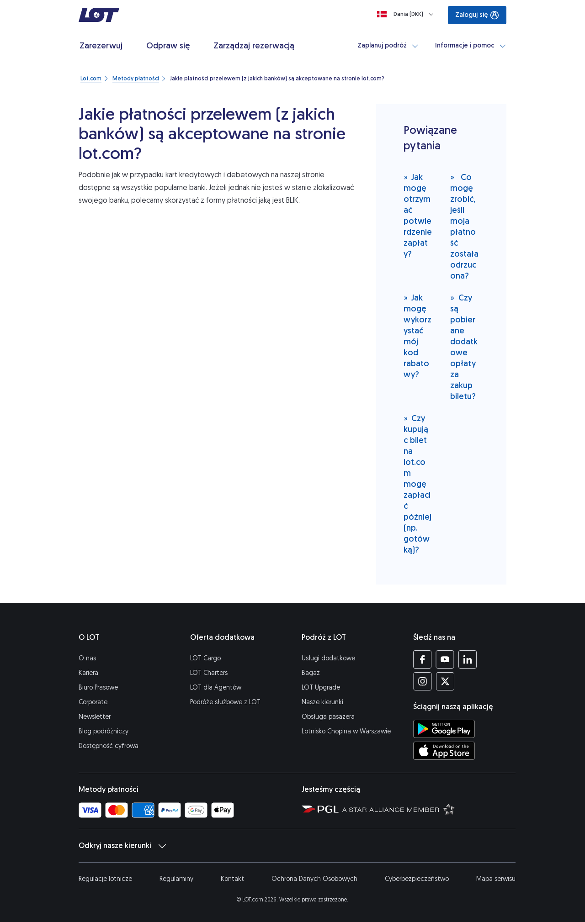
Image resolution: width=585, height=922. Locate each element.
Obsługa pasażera (328, 717)
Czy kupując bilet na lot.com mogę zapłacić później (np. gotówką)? (417, 484)
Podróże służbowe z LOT (225, 702)
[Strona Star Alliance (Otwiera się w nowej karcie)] (398, 808)
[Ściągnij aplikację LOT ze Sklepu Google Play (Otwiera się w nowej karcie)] (444, 729)
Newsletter (95, 717)
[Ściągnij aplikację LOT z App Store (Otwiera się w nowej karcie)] (444, 751)
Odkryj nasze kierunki (122, 845)
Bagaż (311, 673)
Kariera (88, 673)
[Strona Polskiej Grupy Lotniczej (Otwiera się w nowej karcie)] (320, 808)
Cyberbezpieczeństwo (417, 879)
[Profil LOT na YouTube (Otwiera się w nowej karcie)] (445, 659)
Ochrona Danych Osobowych (314, 879)
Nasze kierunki (322, 702)
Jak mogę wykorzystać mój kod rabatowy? (417, 335)
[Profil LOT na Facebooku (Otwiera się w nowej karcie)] (422, 659)
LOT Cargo (205, 658)
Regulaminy (176, 879)
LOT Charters (209, 673)
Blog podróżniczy (103, 731)
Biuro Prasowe (98, 687)
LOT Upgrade (321, 687)
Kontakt (232, 879)
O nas (87, 658)
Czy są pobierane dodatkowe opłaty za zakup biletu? (464, 346)
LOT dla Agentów (215, 687)
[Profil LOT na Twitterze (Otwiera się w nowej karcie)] (445, 681)
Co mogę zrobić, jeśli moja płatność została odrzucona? (464, 226)
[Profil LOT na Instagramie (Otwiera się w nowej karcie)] (422, 681)
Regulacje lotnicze (105, 879)
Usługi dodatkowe (328, 658)
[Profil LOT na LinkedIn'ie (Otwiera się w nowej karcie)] (467, 659)
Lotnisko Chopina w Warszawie (346, 731)
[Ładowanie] (407, 14)
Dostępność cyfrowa (108, 746)
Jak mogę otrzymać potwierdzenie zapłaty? (418, 215)
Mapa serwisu (496, 879)
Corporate (93, 702)
